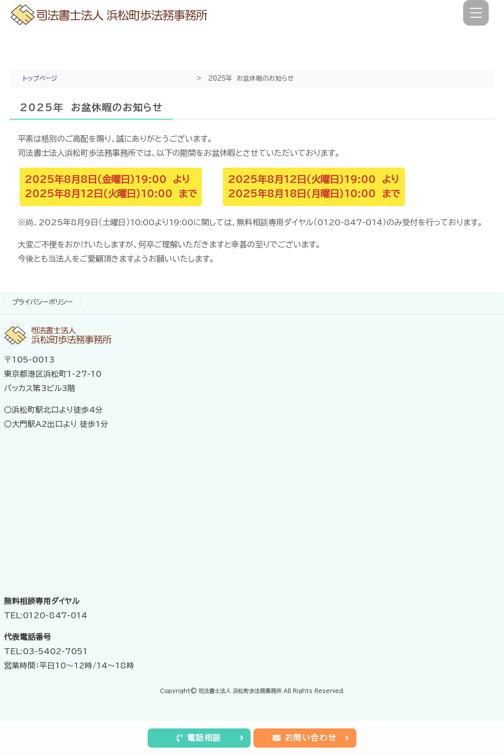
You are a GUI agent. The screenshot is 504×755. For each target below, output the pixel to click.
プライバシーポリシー (42, 302)
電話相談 (210, 738)
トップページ (40, 78)
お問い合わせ (311, 738)
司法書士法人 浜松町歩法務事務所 (240, 691)
